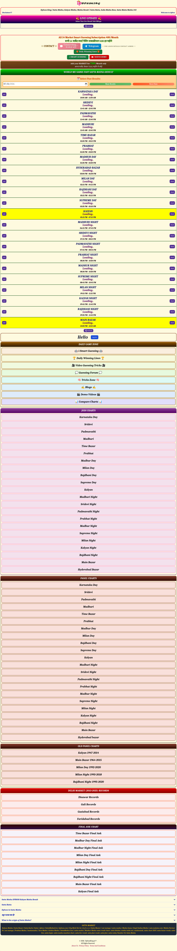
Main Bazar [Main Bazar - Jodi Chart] (88, 562)
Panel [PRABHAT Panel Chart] (172, 149)
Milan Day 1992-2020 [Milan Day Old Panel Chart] (88, 767)
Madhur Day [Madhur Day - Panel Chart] (88, 628)
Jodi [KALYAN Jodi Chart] (4, 214)
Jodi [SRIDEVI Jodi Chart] (4, 105)
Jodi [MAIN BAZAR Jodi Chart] (4, 323)
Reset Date (153, 84)
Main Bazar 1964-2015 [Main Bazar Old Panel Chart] (88, 760)
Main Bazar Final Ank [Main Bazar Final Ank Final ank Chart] (88, 884)
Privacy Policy (84, 946)
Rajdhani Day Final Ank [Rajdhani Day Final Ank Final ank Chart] (88, 869)
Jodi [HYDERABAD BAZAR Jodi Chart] (4, 170)
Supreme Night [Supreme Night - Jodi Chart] (88, 533)
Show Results (110, 84)
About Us (75, 946)
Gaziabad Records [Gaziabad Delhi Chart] (88, 811)
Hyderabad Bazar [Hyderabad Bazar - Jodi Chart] (88, 569)
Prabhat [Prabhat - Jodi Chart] (88, 453)
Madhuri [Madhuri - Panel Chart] (88, 606)
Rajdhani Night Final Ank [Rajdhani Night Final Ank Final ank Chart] (88, 877)
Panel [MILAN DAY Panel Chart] (172, 181)
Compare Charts (88, 401)
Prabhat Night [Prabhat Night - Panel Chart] (88, 686)
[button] (88, 344)
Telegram (91, 46)
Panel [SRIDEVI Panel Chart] (172, 105)
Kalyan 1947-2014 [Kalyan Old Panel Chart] (88, 752)
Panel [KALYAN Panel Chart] (172, 214)
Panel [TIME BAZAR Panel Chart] (172, 138)
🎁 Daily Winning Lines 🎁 (88, 51)
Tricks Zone (88, 380)
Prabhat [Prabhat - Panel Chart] (88, 621)
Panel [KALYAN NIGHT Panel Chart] (172, 301)
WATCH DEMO (98, 57)
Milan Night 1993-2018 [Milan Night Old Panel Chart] (88, 774)
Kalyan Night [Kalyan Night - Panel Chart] (88, 715)
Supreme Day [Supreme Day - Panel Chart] (88, 650)
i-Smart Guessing (88, 351)
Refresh (88, 26)
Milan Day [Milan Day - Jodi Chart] (88, 468)
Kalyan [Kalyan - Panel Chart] (88, 657)
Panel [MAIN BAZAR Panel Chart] (172, 323)
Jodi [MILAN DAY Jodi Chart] (4, 181)
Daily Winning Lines (88, 358)
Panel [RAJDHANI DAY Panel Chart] (172, 192)
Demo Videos (88, 394)
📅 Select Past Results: (89, 78)
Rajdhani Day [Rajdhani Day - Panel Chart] (88, 643)
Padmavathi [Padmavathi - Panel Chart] (88, 599)
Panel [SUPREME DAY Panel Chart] (172, 203)
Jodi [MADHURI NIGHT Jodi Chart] (4, 225)
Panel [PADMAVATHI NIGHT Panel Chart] (172, 246)
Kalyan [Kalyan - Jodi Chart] (88, 489)
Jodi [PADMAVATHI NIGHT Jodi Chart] (4, 246)
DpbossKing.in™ (90, 941)
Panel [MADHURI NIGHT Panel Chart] (172, 225)
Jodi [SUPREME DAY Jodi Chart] (4, 203)
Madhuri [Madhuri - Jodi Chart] (88, 438)
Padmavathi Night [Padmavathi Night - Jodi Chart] (88, 511)
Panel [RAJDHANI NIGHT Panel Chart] (172, 312)
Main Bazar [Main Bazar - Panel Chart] (88, 730)
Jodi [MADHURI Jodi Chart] (4, 127)
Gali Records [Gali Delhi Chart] (88, 804)
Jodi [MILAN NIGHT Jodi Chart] (4, 290)
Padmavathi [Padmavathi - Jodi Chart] (88, 431)
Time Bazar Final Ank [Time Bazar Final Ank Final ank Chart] (88, 833)
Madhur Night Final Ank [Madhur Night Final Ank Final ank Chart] (88, 847)
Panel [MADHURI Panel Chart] (172, 127)
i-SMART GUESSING (77, 57)
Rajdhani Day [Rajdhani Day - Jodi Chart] (88, 475)
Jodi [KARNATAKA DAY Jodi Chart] (4, 94)
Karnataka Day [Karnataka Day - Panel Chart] (88, 585)
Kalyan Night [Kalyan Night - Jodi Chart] (88, 547)
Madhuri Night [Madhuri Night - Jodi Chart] (88, 497)
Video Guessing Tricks (88, 365)
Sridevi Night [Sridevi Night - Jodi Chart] (88, 504)
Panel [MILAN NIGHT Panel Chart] (172, 290)
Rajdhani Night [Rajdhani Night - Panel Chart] (88, 722)
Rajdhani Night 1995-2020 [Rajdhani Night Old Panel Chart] (88, 781)
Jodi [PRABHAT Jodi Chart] (4, 149)
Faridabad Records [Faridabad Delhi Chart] (88, 819)
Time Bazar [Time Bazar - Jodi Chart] (88, 446)
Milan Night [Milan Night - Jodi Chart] (88, 540)
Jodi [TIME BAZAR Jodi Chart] (4, 138)
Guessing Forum (88, 372)
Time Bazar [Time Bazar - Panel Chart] (88, 614)
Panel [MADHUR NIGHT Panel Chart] (172, 268)
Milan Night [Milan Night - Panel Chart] (88, 708)
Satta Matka (131, 933)
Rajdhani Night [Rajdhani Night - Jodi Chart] (88, 555)
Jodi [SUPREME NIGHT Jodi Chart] (4, 279)
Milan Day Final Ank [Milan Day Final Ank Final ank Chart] (88, 855)
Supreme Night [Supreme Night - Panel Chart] (88, 701)
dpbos (41, 928)
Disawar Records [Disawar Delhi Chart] (88, 797)
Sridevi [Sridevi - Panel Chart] (88, 592)
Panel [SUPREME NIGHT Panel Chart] (172, 279)
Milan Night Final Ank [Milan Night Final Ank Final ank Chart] (88, 862)
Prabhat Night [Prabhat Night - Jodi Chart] (88, 518)
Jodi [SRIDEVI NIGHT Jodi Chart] (4, 236)
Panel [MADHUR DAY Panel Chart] (172, 159)
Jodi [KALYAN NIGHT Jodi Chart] (4, 301)
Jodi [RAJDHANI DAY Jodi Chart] (4, 192)
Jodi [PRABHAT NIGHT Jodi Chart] (4, 257)
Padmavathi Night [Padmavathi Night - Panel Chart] (88, 679)
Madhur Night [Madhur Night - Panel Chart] (88, 693)
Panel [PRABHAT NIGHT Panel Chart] (172, 257)
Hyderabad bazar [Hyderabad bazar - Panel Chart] (88, 737)
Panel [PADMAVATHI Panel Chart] (172, 116)
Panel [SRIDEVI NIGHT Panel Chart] (172, 236)
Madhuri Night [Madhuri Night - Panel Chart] (88, 664)
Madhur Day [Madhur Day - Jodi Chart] (88, 460)
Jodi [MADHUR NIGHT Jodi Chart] (4, 268)
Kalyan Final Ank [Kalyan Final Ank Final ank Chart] (88, 891)
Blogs (88, 387)
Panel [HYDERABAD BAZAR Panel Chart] (172, 170)
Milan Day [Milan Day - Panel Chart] (88, 635)
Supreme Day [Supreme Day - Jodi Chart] (88, 482)
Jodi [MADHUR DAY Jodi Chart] (4, 159)
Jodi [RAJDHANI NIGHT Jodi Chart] (4, 312)
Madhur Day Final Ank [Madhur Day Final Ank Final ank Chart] (88, 840)
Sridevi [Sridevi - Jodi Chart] (88, 424)
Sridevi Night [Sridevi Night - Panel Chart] (88, 672)
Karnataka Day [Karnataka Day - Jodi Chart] (88, 417)
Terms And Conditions (97, 946)
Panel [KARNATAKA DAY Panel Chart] (172, 94)
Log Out (94, 337)
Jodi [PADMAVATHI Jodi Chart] (4, 116)
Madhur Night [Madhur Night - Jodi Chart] (88, 526)
